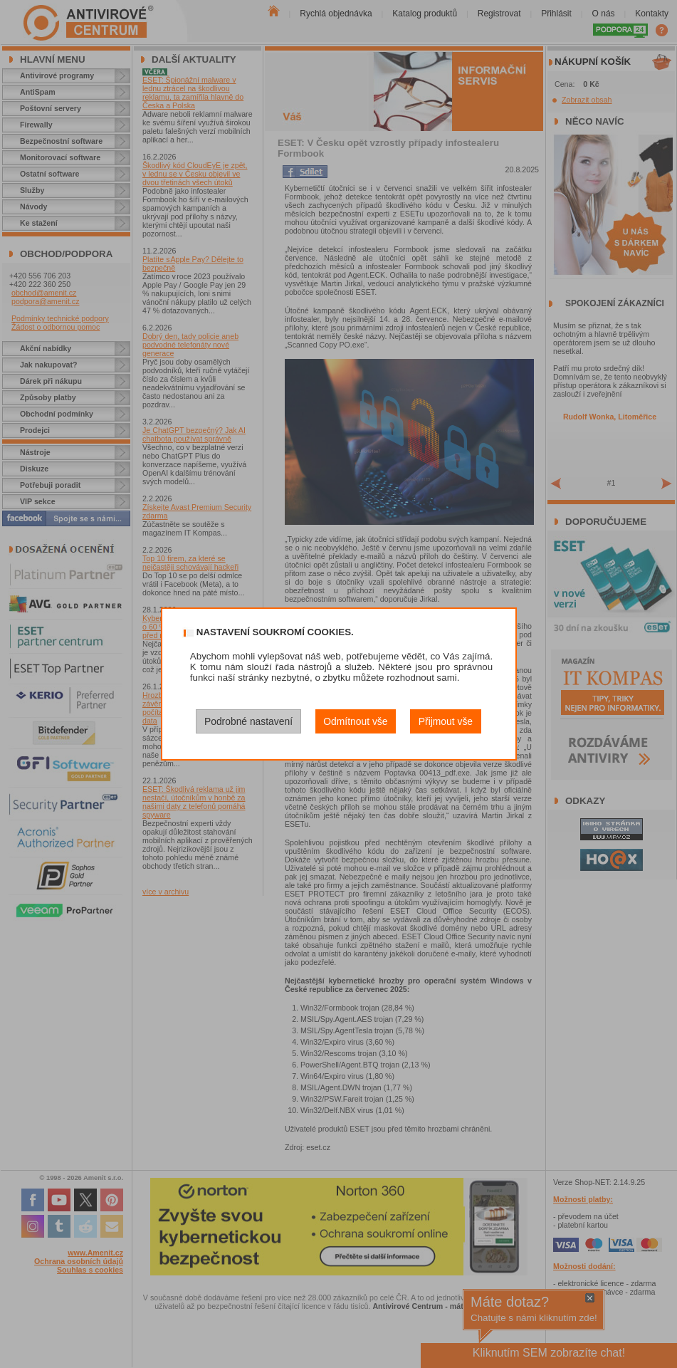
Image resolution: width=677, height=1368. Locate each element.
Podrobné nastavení (248, 721)
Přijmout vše (446, 721)
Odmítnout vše (355, 721)
